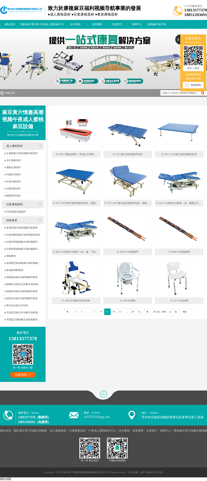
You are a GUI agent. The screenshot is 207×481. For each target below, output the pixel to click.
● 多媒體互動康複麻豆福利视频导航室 (23, 263)
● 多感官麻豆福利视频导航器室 (21, 227)
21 (139, 311)
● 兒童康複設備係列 (15, 211)
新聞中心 (137, 24)
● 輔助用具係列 (12, 195)
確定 (185, 312)
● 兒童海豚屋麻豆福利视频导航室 (22, 235)
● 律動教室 (10, 256)
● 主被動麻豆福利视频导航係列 (21, 153)
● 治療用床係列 (12, 188)
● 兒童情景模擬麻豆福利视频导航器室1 (23, 242)
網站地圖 (5, 479)
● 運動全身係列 (12, 167)
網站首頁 (10, 24)
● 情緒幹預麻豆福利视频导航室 (21, 291)
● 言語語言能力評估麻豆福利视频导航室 (23, 312)
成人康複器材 (14, 145)
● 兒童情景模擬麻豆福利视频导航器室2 (23, 249)
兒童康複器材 (14, 204)
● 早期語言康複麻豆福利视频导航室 (23, 319)
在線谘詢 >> (22, 374)
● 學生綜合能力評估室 (16, 305)
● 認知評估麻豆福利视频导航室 (21, 298)
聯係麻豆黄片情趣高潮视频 (157, 26)
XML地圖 (133, 472)
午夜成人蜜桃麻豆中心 (51, 26)
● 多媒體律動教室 (13, 270)
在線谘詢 (196, 85)
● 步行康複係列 (12, 160)
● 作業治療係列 (12, 181)
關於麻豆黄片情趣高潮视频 (30, 26)
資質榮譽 (97, 24)
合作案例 (75, 24)
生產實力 (117, 24)
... (88, 311)
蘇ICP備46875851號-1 (152, 472)
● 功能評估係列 (12, 174)
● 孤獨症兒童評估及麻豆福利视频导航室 (23, 284)
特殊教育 (11, 220)
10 (114, 311)
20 (133, 311)
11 (120, 311)
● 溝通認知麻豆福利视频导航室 (21, 277)
